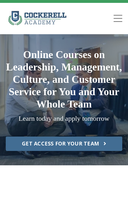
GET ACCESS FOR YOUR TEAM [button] (64, 143)
